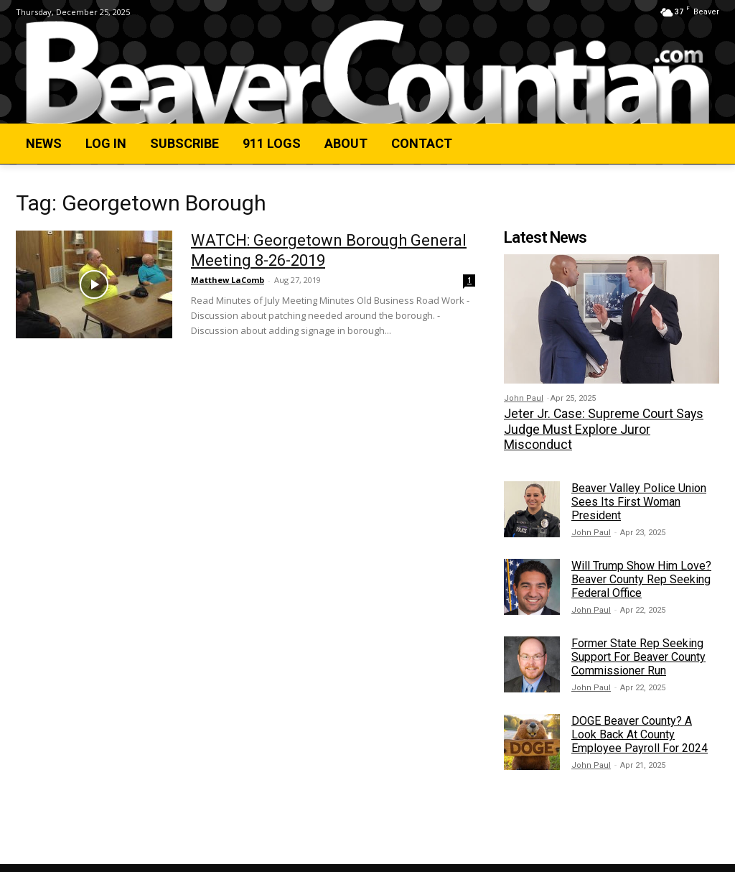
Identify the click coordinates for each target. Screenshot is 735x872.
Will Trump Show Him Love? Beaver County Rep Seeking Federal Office (641, 561)
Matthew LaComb (227, 279)
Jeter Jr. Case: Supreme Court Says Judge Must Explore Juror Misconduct (610, 420)
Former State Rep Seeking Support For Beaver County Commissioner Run (638, 638)
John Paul (523, 398)
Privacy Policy (169, 859)
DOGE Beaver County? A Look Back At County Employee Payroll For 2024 (639, 716)
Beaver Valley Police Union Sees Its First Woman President (638, 483)
